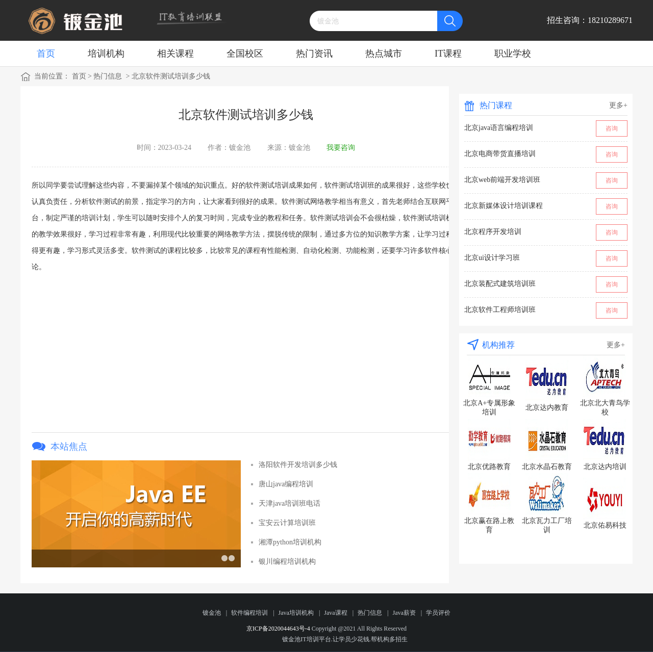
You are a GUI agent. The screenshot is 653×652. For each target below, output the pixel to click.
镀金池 (212, 612)
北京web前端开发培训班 (502, 180)
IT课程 (448, 53)
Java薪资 (403, 612)
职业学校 (512, 53)
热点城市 (383, 53)
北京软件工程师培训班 (500, 310)
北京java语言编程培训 (498, 128)
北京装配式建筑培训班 (500, 284)
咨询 (612, 128)
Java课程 (335, 612)
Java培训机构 (296, 612)
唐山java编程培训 (286, 484)
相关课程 (175, 53)
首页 (46, 53)
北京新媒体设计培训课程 (503, 206)
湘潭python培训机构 (290, 542)
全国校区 (245, 53)
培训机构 (106, 53)
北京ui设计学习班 (492, 258)
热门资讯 (314, 53)
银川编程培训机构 (287, 561)
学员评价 (438, 612)
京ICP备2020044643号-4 (278, 628)
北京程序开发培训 (492, 232)
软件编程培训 (249, 612)
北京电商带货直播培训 (500, 154)
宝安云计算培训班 (287, 523)
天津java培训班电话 (289, 503)
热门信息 (107, 76)
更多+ (618, 105)
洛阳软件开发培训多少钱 (298, 464)
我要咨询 (340, 147)
